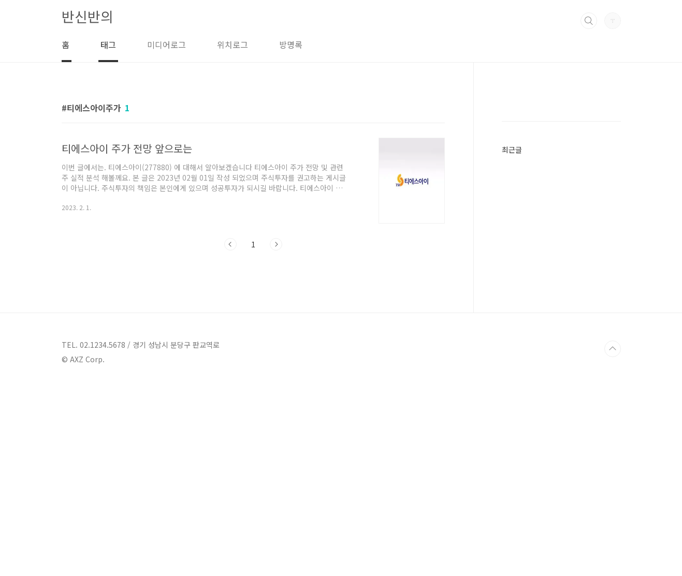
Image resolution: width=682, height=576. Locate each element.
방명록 (290, 44)
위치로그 (232, 44)
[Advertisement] (579, 256)
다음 (276, 244)
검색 (589, 20)
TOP (612, 541)
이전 (230, 244)
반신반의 (87, 16)
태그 (108, 44)
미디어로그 (166, 44)
